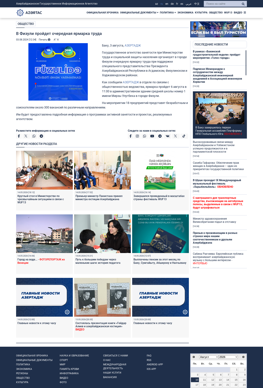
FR (177, 3)
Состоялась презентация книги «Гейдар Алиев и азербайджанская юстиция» (100, 326)
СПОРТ (64, 360)
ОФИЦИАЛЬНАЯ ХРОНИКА (103, 12)
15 (236, 379)
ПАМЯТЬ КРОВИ (69, 369)
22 (236, 384)
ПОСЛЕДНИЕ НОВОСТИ (211, 44)
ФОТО (63, 382)
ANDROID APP (155, 364)
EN (166, 3)
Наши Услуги (112, 372)
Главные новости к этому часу (36, 323)
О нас (107, 360)
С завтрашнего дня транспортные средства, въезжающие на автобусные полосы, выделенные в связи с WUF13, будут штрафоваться (218, 202)
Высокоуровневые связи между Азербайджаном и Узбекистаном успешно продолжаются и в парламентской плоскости (213, 146)
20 (220, 384)
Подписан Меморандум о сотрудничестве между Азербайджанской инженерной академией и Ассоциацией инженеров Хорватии (217, 75)
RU (162, 3)
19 (212, 384)
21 (227, 384)
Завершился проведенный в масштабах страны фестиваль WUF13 (159, 197)
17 (197, 384)
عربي (189, 3)
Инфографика (69, 373)
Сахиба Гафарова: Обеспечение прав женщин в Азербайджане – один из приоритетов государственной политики (218, 166)
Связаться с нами (115, 355)
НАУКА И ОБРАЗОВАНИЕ (74, 355)
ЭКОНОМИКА (185, 12)
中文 (197, 3)
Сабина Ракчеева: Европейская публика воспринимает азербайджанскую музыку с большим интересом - (218, 258)
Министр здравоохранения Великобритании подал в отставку (214, 220)
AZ (156, 3)
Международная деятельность (114, 366)
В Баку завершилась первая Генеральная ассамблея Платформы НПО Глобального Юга (218, 130)
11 (204, 379)
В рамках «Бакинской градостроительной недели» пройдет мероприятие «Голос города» (216, 54)
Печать (44, 39)
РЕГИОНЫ (22, 373)
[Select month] (209, 357)
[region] (220, 159)
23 (244, 384)
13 (220, 379)
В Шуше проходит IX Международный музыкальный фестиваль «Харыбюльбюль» (217, 183)
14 (227, 379)
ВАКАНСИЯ (110, 377)
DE (172, 3)
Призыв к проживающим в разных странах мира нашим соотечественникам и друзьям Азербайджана (215, 237)
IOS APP (151, 369)
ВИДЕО (238, 12)
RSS (149, 360)
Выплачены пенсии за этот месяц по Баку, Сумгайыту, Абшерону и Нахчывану (160, 261)
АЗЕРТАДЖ (133, 45)
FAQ (149, 355)
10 (197, 379)
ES (181, 3)
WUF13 (228, 12)
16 (244, 379)
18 (204, 384)
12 (212, 379)
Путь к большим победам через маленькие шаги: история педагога (97, 261)
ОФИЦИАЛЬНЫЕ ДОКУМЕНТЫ (139, 12)
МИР (62, 364)
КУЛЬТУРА (201, 12)
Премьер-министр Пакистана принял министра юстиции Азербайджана (98, 197)
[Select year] (228, 357)
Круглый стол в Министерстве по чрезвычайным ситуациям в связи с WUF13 (40, 199)
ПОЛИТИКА (168, 12)
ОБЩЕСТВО (216, 12)
